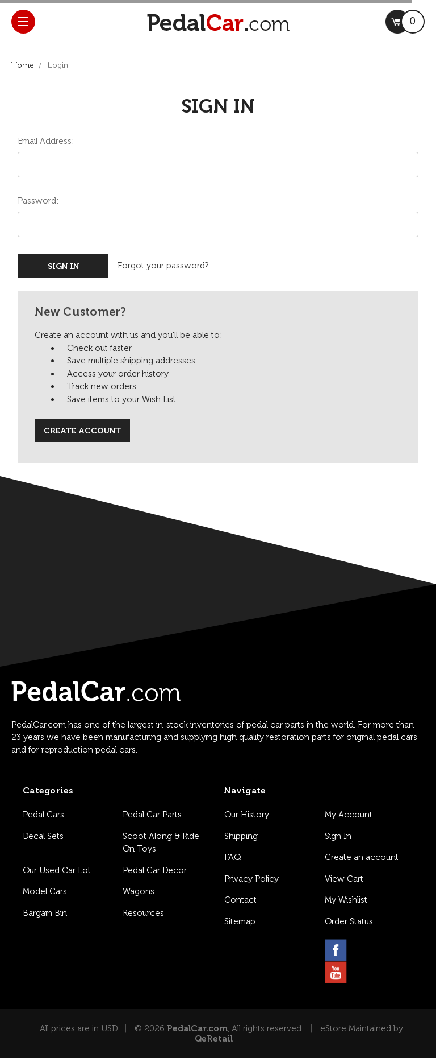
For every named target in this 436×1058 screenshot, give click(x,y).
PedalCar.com (197, 1028)
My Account (348, 814)
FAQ (232, 857)
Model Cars (45, 891)
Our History (246, 814)
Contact (240, 900)
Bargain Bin (45, 913)
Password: (38, 201)
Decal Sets (43, 836)
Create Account (82, 431)
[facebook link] (336, 950)
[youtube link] (336, 972)
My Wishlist (346, 900)
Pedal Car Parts (152, 814)
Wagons (138, 891)
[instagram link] (363, 950)
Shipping (241, 836)
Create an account (362, 857)
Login (58, 65)
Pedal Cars (43, 814)
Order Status (349, 921)
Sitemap (239, 921)
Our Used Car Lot (57, 870)
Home (22, 65)
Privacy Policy (251, 879)
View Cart (344, 879)
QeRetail (214, 1039)
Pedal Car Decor (155, 870)
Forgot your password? (163, 266)
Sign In (338, 836)
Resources (143, 913)
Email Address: (46, 141)
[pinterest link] (390, 950)
